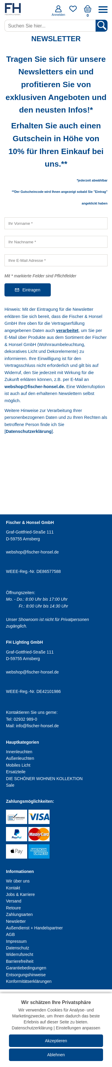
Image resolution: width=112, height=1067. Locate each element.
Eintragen (31, 289)
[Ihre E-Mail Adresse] (56, 260)
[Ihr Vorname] (56, 223)
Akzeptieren (56, 1040)
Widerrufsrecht (19, 954)
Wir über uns (18, 881)
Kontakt (13, 887)
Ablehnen (56, 1054)
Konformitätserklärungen (29, 981)
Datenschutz (17, 947)
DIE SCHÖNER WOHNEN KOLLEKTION (44, 778)
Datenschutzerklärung (29, 431)
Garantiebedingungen (26, 967)
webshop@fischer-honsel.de (34, 386)
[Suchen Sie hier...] (50, 26)
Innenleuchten (19, 751)
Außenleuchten (20, 758)
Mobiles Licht (18, 765)
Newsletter (16, 921)
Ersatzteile (15, 771)
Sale (10, 785)
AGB (10, 934)
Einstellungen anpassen (78, 1028)
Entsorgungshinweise (26, 974)
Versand (13, 901)
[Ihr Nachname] (56, 242)
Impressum (16, 941)
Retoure (13, 907)
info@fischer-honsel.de (37, 725)
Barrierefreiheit (19, 961)
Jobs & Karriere (20, 894)
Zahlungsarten (19, 914)
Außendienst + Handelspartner (34, 927)
